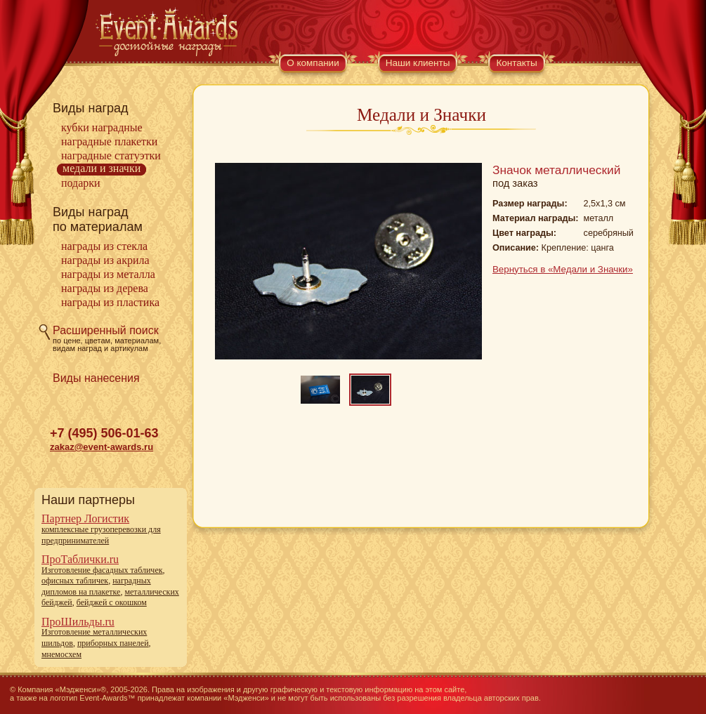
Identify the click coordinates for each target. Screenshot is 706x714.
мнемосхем (61, 654)
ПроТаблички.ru (80, 559)
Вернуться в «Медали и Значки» (562, 269)
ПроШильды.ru (78, 622)
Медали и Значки (101, 168)
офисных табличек (74, 581)
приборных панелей (113, 643)
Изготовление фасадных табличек (102, 570)
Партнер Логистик (85, 518)
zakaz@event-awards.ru (101, 447)
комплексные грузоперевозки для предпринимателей (101, 535)
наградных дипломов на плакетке (96, 586)
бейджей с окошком (112, 602)
